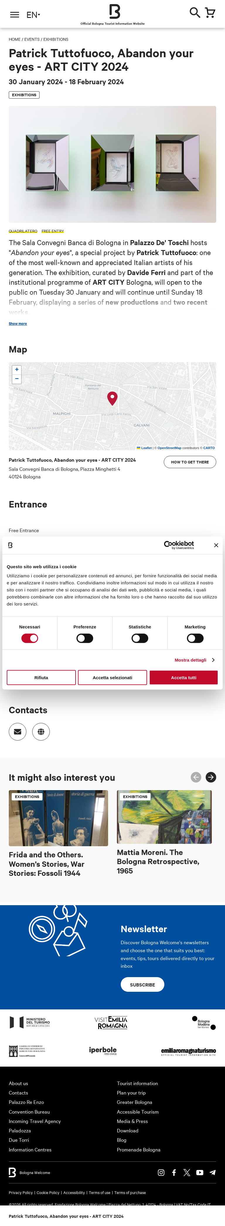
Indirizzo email (15, 729)
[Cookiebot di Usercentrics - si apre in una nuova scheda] (168, 545)
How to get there (190, 462)
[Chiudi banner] (216, 545)
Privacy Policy (21, 1192)
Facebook (174, 1172)
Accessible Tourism (138, 1111)
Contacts (18, 1092)
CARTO (209, 448)
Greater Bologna (134, 1101)
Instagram (161, 1172)
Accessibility (74, 1192)
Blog (122, 1139)
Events (32, 39)
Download (128, 1130)
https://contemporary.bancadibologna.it (38, 729)
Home (15, 39)
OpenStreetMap (169, 448)
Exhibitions (55, 39)
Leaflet (144, 448)
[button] (112, 399)
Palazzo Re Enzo (26, 1101)
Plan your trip (131, 1092)
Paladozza (20, 1130)
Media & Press (132, 1120)
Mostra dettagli (190, 659)
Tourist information (137, 1083)
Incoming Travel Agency (35, 1120)
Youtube (199, 1172)
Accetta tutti (184, 677)
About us (18, 1083)
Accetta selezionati (112, 677)
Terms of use (99, 1192)
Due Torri (19, 1139)
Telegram (212, 1172)
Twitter (186, 1172)
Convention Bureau (29, 1111)
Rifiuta (41, 677)
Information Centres (30, 1149)
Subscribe (142, 984)
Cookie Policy (48, 1192)
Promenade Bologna (139, 1149)
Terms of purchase (130, 1192)
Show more (18, 323)
